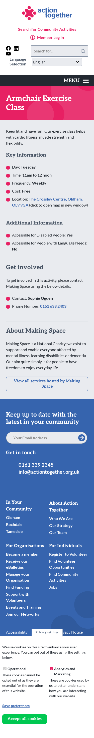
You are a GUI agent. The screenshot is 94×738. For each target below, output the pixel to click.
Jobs (53, 587)
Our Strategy (61, 525)
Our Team (58, 532)
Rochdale (14, 524)
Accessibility (17, 632)
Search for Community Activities (47, 29)
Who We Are (61, 518)
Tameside (14, 531)
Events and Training (23, 607)
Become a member (22, 554)
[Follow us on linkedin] (16, 48)
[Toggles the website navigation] (76, 80)
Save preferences (16, 706)
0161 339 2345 (36, 465)
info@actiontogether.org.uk (49, 472)
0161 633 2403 (53, 306)
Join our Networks (22, 614)
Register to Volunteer (68, 554)
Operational (17, 669)
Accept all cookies (25, 719)
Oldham (13, 517)
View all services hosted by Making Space (47, 384)
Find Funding (17, 587)
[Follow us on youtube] (8, 53)
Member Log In (50, 37)
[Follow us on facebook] (8, 48)
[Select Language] (57, 62)
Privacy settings (47, 632)
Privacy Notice (70, 632)
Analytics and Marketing (64, 671)
